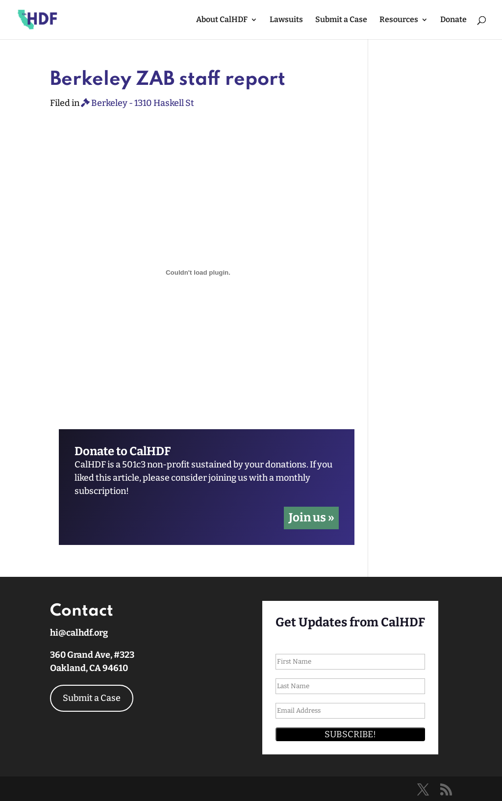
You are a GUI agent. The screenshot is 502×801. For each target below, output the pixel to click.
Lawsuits (286, 20)
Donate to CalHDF (123, 451)
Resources (398, 20)
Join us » (311, 517)
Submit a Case (341, 20)
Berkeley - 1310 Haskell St (137, 103)
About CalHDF (222, 20)
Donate (453, 20)
